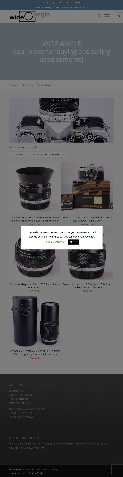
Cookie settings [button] (55, 241)
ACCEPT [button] (73, 241)
